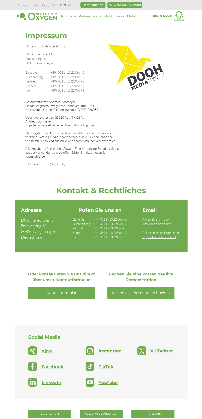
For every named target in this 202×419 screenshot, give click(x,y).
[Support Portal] (179, 16)
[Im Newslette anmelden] (124, 5)
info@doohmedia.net (156, 224)
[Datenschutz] (49, 414)
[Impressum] (152, 414)
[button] (68, 16)
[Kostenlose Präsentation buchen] (92, 5)
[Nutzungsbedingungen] (101, 414)
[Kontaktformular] (61, 293)
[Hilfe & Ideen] (161, 16)
